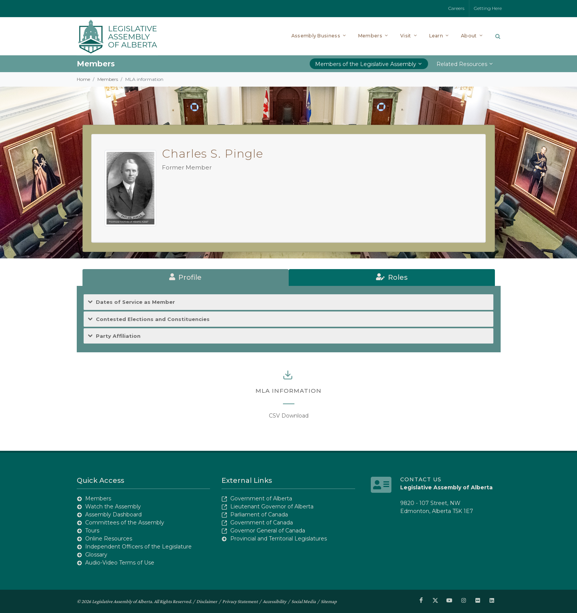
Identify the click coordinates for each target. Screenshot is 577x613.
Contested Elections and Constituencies (153, 319)
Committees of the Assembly (124, 522)
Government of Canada (261, 522)
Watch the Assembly (113, 506)
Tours (92, 530)
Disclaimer (206, 601)
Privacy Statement (240, 601)
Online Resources (108, 538)
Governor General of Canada (267, 530)
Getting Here (488, 8)
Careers (456, 8)
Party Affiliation (118, 336)
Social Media (303, 601)
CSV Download (289, 415)
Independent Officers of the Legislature (138, 546)
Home (83, 79)
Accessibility (274, 601)
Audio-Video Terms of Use (119, 562)
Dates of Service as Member (135, 302)
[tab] (185, 277)
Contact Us (420, 479)
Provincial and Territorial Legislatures (278, 538)
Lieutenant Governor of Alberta (272, 506)
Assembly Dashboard (113, 514)
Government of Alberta (261, 498)
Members (107, 79)
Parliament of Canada (259, 514)
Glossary (96, 554)
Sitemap (329, 601)
